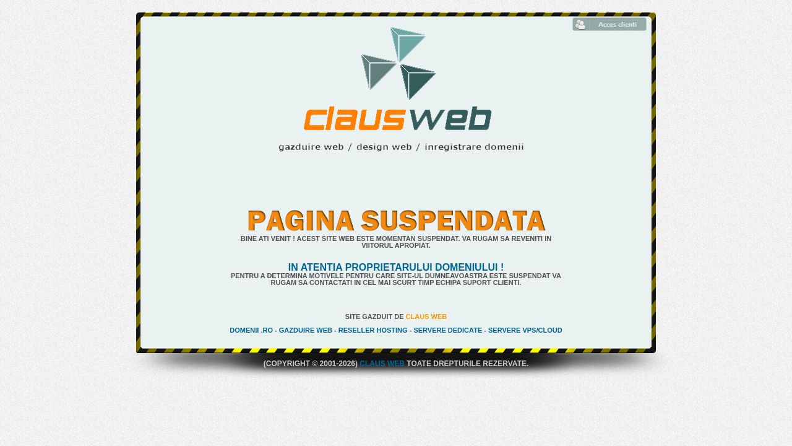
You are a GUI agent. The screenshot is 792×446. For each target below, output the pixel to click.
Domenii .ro (251, 330)
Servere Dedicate (447, 330)
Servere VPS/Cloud (525, 330)
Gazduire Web (305, 330)
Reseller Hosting (373, 330)
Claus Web (426, 316)
